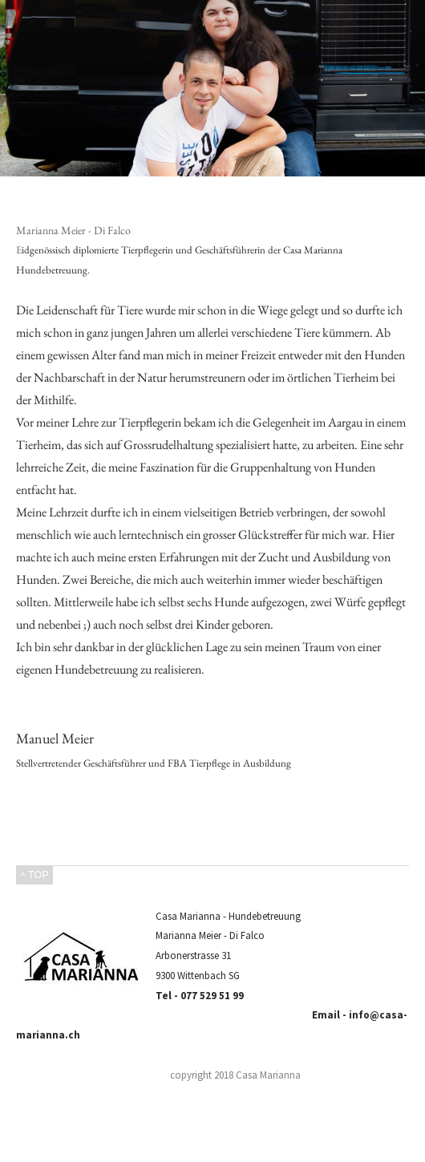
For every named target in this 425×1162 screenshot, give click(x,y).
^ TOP (34, 874)
